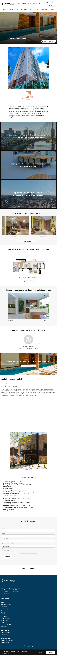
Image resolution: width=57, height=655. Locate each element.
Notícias (29, 3)
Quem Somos (19, 4)
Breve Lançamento (6, 604)
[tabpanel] (28, 267)
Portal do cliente (51, 2)
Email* (4, 533)
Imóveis (24, 3)
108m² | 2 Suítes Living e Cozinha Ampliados (28, 277)
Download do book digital (28, 366)
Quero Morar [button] (50, 5)
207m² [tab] (25, 253)
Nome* (4, 528)
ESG (39, 3)
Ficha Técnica (44, 9)
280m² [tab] (36, 253)
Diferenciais (24, 9)
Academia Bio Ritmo (28, 469)
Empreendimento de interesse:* (11, 543)
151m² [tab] (14, 253)
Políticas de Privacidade (7, 640)
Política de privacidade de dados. (28, 553)
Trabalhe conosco (6, 624)
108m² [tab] (3, 253)
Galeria (4, 9)
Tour (17, 9)
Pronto (3, 611)
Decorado (10, 320)
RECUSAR (41, 652)
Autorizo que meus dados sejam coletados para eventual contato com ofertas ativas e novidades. (26, 549)
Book (31, 9)
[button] (3, 227)
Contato (52, 9)
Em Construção (5, 609)
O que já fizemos (5, 613)
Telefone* (5, 538)
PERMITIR (50, 652)
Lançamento (4, 607)
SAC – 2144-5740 (5, 634)
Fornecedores (4, 620)
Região (36, 9)
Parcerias (34, 3)
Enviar (7, 557)
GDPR (8, 653)
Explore (46, 320)
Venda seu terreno (6, 618)
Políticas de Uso (5, 642)
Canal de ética (4, 622)
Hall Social (14, 236)
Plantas (11, 9)
